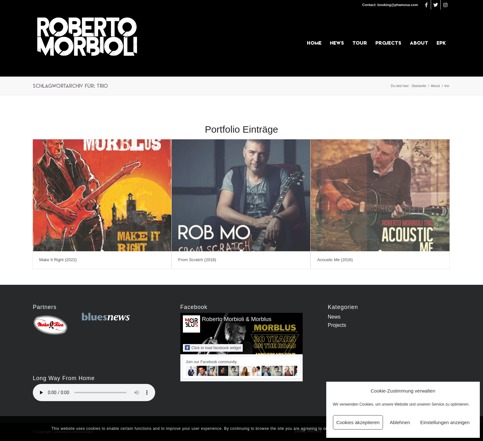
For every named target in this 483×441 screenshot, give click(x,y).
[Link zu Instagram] (445, 5)
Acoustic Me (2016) (335, 259)
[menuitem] (314, 43)
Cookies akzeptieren (358, 422)
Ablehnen (400, 422)
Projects (337, 325)
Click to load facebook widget (213, 347)
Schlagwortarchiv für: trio (70, 86)
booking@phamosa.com (398, 5)
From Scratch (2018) (197, 259)
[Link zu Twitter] (435, 5)
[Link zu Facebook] (426, 5)
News (334, 317)
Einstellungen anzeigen (445, 422)
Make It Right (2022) (58, 259)
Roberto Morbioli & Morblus (236, 319)
